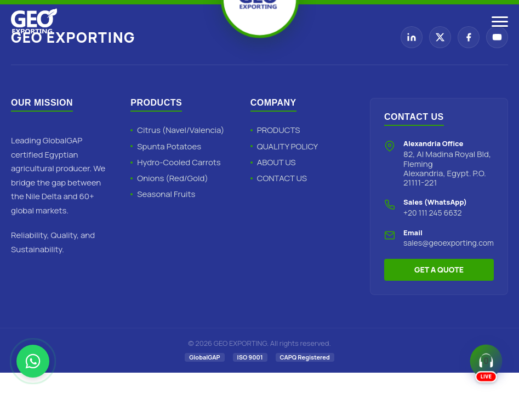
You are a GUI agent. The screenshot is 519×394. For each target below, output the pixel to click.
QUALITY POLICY (287, 146)
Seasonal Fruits (166, 194)
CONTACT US (282, 178)
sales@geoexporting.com (448, 242)
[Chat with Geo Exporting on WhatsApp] (32, 361)
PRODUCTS (278, 130)
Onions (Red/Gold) (172, 178)
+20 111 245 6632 (432, 212)
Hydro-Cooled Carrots (178, 162)
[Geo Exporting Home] (34, 22)
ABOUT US (276, 162)
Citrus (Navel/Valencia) (180, 130)
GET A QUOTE (439, 269)
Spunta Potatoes (169, 146)
